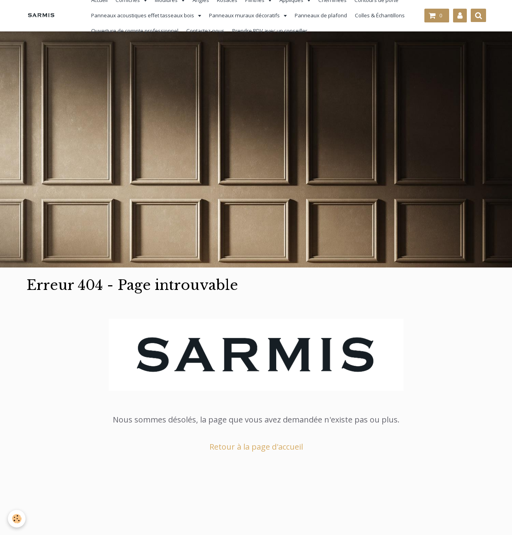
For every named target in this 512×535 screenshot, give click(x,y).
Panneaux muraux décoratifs (241, 15)
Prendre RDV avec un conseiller (265, 30)
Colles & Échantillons (375, 15)
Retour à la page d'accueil (256, 446)
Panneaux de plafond (316, 15)
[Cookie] (17, 519)
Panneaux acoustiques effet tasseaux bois (139, 15)
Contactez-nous (201, 30)
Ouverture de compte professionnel (130, 30)
